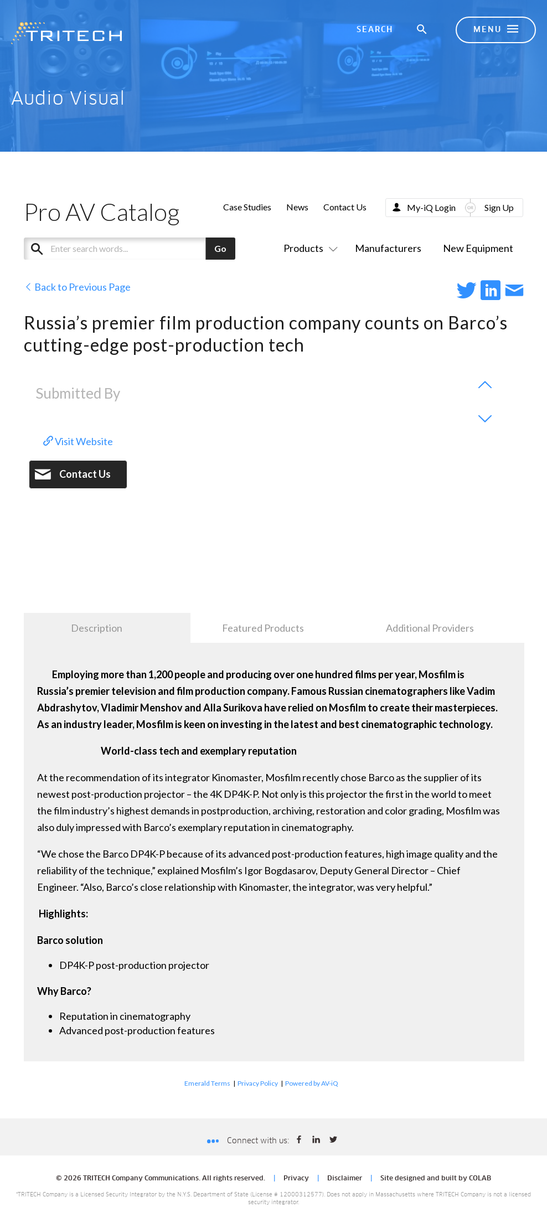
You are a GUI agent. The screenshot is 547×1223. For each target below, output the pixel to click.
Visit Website (78, 441)
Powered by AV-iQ (311, 1083)
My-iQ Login (431, 207)
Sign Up (499, 207)
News (297, 207)
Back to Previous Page (77, 287)
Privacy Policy (258, 1083)
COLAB (480, 1178)
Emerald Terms (207, 1083)
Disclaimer (344, 1178)
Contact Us (345, 207)
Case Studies (247, 207)
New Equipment (478, 248)
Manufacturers (388, 248)
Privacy (296, 1178)
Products (308, 248)
